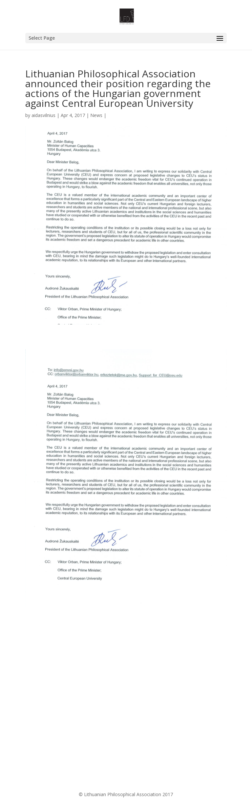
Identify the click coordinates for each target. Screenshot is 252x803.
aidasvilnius (43, 115)
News (96, 115)
